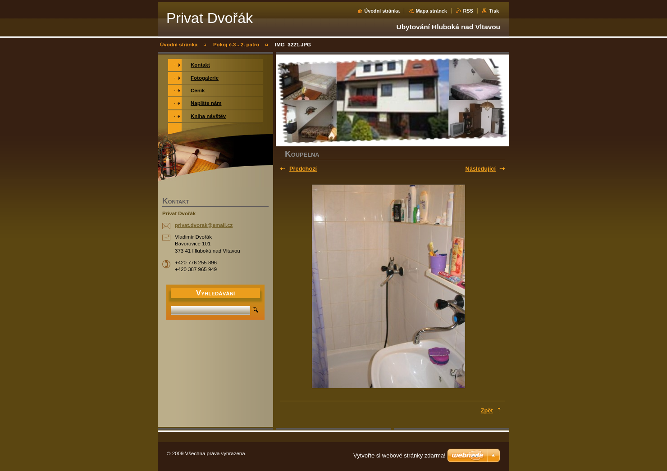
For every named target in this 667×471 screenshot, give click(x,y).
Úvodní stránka (382, 11)
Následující (480, 168)
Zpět (487, 410)
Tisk (494, 11)
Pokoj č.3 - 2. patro (236, 44)
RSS (468, 11)
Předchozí (303, 168)
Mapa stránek (431, 11)
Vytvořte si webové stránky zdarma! (399, 455)
